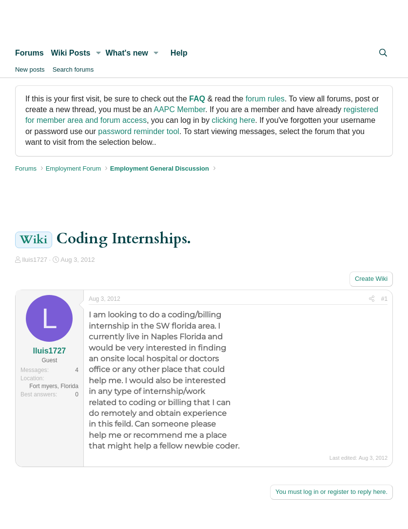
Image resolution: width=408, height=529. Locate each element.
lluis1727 (34, 259)
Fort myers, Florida (53, 386)
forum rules (265, 99)
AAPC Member (179, 109)
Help (179, 53)
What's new (126, 53)
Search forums (73, 69)
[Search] (383, 53)
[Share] (372, 299)
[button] (98, 53)
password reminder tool (138, 131)
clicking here (233, 120)
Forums (29, 53)
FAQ (197, 99)
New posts (30, 69)
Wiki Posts (71, 53)
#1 (384, 298)
